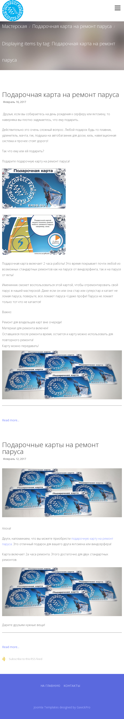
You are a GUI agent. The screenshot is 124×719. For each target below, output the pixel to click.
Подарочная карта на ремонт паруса (72, 26)
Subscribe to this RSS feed (25, 659)
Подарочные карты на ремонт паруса (50, 448)
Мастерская (14, 26)
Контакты (72, 686)
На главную (50, 686)
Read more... (10, 420)
